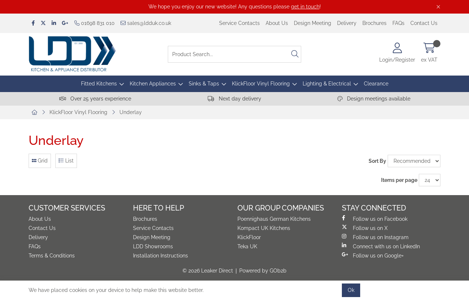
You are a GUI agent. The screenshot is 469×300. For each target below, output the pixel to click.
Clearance (376, 84)
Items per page (399, 180)
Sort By (377, 161)
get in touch (305, 7)
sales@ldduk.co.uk (146, 23)
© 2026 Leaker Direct (207, 271)
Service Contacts (239, 23)
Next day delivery (234, 99)
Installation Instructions (160, 256)
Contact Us (423, 23)
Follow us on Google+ (373, 255)
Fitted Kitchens (99, 84)
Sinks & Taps (204, 84)
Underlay (130, 112)
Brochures (374, 23)
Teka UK (247, 246)
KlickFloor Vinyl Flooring (261, 84)
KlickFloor (249, 237)
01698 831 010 (94, 23)
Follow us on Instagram (375, 237)
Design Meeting (312, 23)
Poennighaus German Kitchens (274, 219)
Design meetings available (373, 99)
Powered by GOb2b (263, 271)
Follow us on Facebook (374, 218)
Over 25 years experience (95, 99)
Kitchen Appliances (153, 84)
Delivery (347, 23)
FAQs (398, 23)
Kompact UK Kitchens (263, 228)
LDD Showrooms (153, 246)
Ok (351, 290)
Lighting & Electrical (327, 84)
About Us (277, 23)
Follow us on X (365, 227)
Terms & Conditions (52, 256)
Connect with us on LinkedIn (381, 246)
